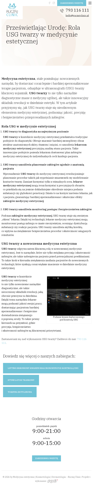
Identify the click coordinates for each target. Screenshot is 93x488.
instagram (54, 3)
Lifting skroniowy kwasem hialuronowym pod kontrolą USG (43, 368)
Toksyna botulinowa (20, 392)
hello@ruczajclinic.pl (77, 15)
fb (49, 3)
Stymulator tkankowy (21, 380)
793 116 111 (77, 10)
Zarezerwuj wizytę (71, 3)
